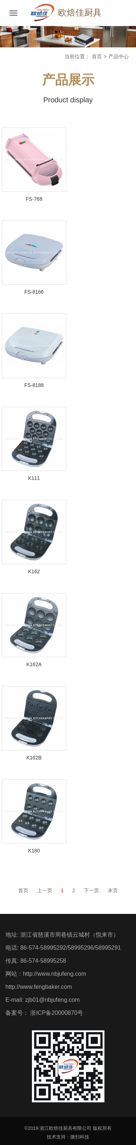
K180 (34, 851)
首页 (97, 56)
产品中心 (118, 56)
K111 (34, 478)
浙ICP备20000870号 (56, 1013)
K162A (34, 664)
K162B (34, 758)
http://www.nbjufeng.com (54, 974)
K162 (34, 571)
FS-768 (34, 199)
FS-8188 (34, 385)
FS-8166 (34, 292)
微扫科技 (79, 1137)
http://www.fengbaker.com (38, 987)
